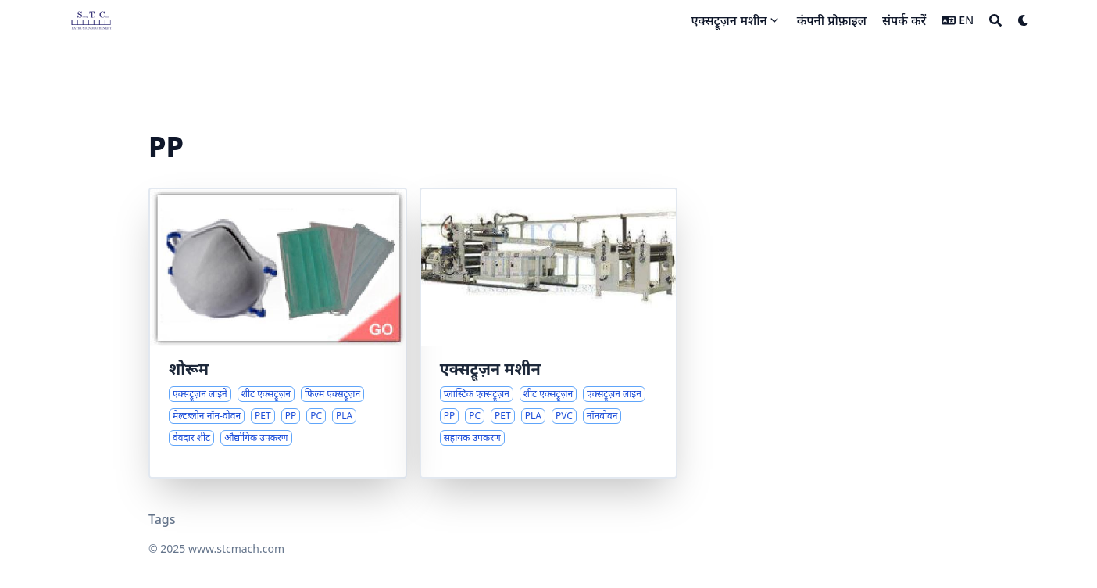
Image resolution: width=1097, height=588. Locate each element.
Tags (162, 519)
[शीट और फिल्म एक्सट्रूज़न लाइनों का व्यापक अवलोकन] (278, 333)
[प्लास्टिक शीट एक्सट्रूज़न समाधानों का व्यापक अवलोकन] (549, 333)
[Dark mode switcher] (1023, 20)
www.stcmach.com (236, 548)
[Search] (995, 20)
